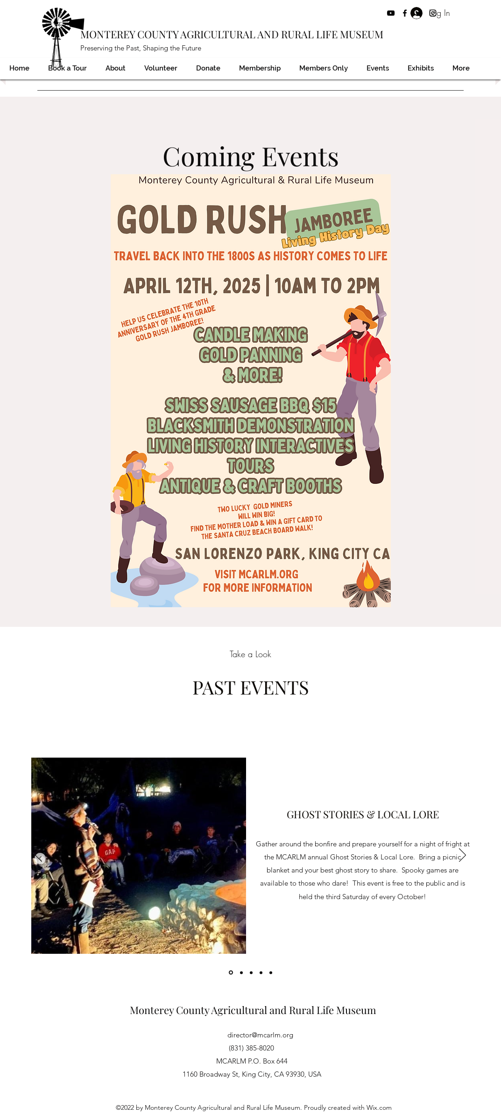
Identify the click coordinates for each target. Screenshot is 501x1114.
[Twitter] (418, 13)
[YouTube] (390, 13)
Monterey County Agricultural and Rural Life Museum (253, 1010)
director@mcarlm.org (260, 1034)
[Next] (462, 855)
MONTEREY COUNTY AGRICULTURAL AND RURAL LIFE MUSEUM (231, 34)
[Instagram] (432, 13)
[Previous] (38, 855)
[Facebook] (404, 13)
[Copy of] (241, 972)
